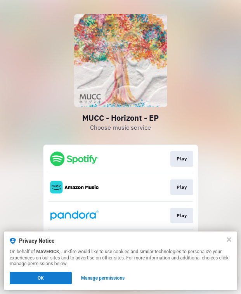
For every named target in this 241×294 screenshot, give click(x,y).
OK (41, 278)
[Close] (229, 239)
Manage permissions (103, 278)
